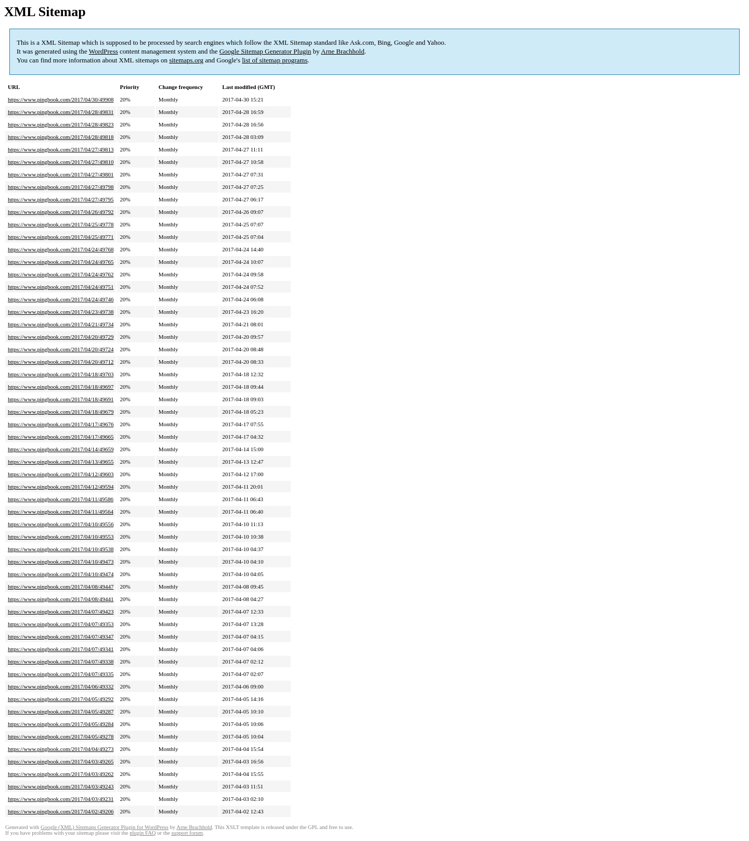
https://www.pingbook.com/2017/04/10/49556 (60, 524)
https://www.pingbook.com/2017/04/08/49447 (60, 586)
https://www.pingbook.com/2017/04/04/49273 (60, 749)
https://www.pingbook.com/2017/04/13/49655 (60, 461)
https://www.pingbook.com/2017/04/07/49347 (60, 636)
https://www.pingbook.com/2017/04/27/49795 (60, 199)
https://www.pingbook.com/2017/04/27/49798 (60, 187)
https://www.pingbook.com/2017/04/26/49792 (60, 212)
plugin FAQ (143, 833)
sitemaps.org (186, 60)
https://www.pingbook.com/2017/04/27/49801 (60, 174)
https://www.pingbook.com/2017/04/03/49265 (60, 761)
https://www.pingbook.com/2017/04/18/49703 (60, 374)
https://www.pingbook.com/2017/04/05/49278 (60, 736)
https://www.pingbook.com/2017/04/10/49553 (60, 536)
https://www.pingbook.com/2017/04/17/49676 (60, 424)
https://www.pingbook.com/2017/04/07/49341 (60, 649)
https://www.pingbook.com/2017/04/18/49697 (60, 387)
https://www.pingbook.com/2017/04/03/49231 (60, 799)
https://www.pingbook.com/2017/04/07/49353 (60, 624)
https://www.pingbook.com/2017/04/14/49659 (60, 449)
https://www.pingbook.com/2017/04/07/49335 (60, 674)
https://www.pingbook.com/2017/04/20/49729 (60, 337)
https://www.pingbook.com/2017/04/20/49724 (60, 349)
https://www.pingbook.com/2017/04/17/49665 (60, 437)
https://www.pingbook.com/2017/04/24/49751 (60, 287)
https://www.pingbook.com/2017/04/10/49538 (60, 549)
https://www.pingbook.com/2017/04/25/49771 (60, 237)
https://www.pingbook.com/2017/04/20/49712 (60, 362)
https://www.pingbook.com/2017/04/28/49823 (60, 124)
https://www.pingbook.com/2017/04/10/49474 (60, 574)
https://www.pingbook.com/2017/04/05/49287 (60, 711)
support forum (187, 833)
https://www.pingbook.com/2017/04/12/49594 (60, 486)
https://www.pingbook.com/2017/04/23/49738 (60, 312)
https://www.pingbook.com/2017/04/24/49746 (60, 299)
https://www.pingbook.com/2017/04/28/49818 (60, 137)
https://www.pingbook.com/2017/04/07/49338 (60, 661)
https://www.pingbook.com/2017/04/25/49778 (60, 224)
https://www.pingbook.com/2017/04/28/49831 (60, 112)
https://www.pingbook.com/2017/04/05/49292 (60, 699)
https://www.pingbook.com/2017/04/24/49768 (60, 249)
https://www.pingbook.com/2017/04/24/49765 (60, 262)
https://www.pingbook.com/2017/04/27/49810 (60, 162)
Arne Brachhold (342, 51)
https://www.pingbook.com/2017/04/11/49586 (60, 499)
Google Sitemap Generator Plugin (265, 51)
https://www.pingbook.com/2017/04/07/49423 (60, 611)
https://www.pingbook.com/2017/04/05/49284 (60, 724)
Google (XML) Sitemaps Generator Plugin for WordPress (105, 827)
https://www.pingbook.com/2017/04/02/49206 (60, 811)
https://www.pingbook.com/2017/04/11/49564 (60, 511)
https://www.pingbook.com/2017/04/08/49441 (60, 599)
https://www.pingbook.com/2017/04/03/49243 (60, 786)
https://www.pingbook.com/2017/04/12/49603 (60, 474)
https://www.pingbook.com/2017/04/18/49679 (60, 412)
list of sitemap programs (274, 60)
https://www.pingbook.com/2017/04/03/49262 (60, 774)
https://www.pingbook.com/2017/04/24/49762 (60, 274)
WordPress (103, 51)
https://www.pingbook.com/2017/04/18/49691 (60, 399)
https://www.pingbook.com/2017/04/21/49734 (60, 324)
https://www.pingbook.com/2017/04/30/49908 (60, 99)
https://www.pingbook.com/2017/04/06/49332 (60, 686)
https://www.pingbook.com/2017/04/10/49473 (60, 561)
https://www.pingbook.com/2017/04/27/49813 (60, 149)
